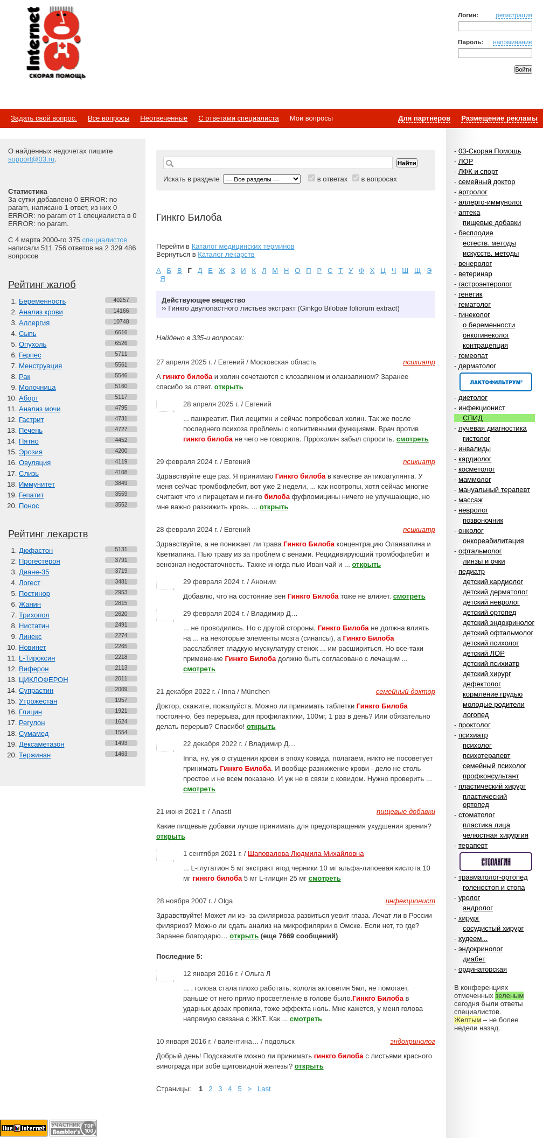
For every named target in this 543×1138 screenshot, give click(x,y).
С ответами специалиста (238, 118)
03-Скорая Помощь (489, 151)
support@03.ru (31, 159)
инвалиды (474, 449)
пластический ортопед (485, 800)
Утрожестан (38, 701)
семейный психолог (494, 766)
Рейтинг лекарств (48, 534)
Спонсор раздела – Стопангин (496, 861)
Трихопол (34, 615)
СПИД (473, 418)
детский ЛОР (484, 653)
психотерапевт (486, 755)
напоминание (512, 41)
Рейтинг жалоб (42, 284)
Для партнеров (424, 118)
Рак (24, 377)
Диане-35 (34, 572)
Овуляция (35, 463)
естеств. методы (489, 243)
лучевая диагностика (492, 428)
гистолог (476, 438)
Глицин (30, 712)
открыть (228, 387)
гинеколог (474, 315)
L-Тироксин (37, 658)
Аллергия (34, 323)
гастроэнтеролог (485, 284)
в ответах (332, 179)
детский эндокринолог (498, 623)
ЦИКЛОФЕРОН (43, 680)
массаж (470, 500)
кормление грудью (493, 694)
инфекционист (481, 408)
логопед (476, 715)
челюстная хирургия (495, 835)
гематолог (474, 304)
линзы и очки (484, 561)
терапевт (473, 845)
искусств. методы (491, 253)
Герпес (30, 355)
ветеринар (475, 274)
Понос (29, 506)
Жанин (30, 604)
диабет (474, 959)
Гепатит (31, 495)
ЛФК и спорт (478, 171)
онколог (471, 530)
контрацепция (485, 345)
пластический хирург (492, 786)
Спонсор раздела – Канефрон (496, 382)
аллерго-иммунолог (490, 202)
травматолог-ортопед (493, 877)
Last (264, 1089)
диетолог (473, 398)
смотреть (412, 439)
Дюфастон (36, 550)
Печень (31, 430)
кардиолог (475, 459)
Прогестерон (39, 561)
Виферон (34, 669)
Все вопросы (108, 118)
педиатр (471, 571)
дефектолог (482, 684)
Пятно (29, 441)
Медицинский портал (55, 43)
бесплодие (475, 233)
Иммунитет (37, 484)
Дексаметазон (41, 744)
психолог (477, 745)
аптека (469, 212)
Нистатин (34, 626)
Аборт (28, 398)
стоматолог (476, 815)
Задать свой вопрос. (44, 118)
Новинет (32, 647)
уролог (469, 898)
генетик (470, 294)
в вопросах (378, 179)
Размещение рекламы (499, 118)
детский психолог (491, 643)
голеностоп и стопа (494, 887)
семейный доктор (486, 182)
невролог (473, 510)
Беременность (42, 301)
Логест (29, 583)
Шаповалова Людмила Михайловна (306, 853)
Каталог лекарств (226, 254)
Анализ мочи (39, 409)
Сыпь (28, 333)
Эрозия (31, 452)
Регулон (32, 723)
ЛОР (465, 161)
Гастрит (31, 420)
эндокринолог (480, 949)
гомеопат (473, 356)
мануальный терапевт (494, 490)
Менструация (40, 366)
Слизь (29, 473)
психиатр (473, 735)
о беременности (489, 325)
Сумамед (33, 733)
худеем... (473, 939)
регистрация (514, 14)
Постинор (34, 593)
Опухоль (32, 344)
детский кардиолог (493, 582)
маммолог (474, 479)
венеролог (475, 263)
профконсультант (491, 776)
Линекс (30, 637)
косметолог (476, 469)
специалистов (104, 240)
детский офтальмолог (498, 633)
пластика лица (486, 825)
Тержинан (35, 755)
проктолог (474, 725)
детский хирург (487, 674)
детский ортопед (489, 612)
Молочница (37, 387)
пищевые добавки (492, 223)
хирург (468, 918)
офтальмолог (480, 551)
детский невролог (491, 602)
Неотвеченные (163, 118)
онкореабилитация (493, 541)
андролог (478, 908)
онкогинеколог (486, 335)
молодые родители (494, 704)
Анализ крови (41, 312)
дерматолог (477, 366)
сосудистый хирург (493, 928)
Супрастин (36, 690)
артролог (473, 192)
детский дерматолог (495, 592)
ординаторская (482, 969)
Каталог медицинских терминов (243, 246)
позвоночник (483, 520)
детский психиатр (491, 663)
